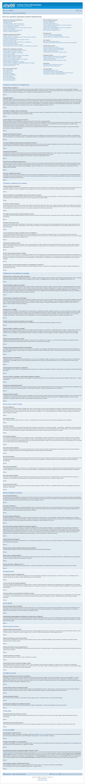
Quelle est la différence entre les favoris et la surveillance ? (55, 56)
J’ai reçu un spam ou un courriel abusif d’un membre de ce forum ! (56, 37)
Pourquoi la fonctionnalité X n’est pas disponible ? (53, 71)
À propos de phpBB (43, 735)
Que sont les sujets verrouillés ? (9, 78)
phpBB (9, 226)
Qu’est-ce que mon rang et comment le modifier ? (13, 44)
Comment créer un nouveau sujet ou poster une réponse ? (15, 50)
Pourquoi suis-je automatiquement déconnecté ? (13, 30)
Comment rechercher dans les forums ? (51, 47)
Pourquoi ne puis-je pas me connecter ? (11, 26)
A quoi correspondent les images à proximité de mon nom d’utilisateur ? (17, 42)
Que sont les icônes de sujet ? (9, 80)
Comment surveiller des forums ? (50, 58)
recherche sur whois (7, 753)
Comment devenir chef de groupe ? (50, 26)
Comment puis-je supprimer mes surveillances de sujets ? (55, 60)
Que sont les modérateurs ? (49, 22)
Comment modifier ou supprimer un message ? (12, 51)
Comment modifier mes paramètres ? (10, 35)
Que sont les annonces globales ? (10, 74)
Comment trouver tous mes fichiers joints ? (51, 65)
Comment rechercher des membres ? (50, 50)
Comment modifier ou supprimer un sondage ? (12, 56)
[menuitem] (12, 11)
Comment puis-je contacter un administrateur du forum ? (54, 73)
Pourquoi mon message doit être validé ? (11, 64)
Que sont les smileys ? (7, 72)
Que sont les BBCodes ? (8, 69)
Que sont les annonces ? (8, 76)
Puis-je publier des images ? (8, 73)
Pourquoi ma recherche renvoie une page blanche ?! (53, 49)
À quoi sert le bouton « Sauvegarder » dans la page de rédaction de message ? (19, 62)
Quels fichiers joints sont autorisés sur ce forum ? (53, 64)
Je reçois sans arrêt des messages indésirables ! (53, 35)
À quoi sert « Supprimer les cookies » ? (11, 31)
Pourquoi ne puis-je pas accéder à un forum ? (12, 57)
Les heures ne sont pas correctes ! (10, 38)
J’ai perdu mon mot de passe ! (9, 28)
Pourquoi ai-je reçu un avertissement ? (11, 60)
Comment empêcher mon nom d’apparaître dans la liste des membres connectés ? (19, 37)
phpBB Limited (38, 734)
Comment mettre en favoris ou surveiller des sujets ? (53, 57)
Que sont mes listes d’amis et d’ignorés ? (51, 41)
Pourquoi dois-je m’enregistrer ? (9, 21)
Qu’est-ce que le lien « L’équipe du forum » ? (52, 30)
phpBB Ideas (69, 743)
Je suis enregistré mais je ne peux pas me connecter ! (14, 25)
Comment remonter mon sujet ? (9, 65)
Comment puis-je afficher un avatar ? (10, 43)
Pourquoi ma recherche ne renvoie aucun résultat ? (53, 48)
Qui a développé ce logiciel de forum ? (51, 70)
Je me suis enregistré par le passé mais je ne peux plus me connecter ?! (17, 27)
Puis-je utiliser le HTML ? (8, 71)
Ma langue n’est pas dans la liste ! (10, 40)
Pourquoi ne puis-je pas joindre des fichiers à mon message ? (15, 59)
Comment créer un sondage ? (9, 54)
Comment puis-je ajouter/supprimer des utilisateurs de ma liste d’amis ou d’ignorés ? (60, 42)
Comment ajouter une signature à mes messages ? (13, 52)
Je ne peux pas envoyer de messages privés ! (52, 34)
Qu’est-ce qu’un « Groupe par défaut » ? (51, 28)
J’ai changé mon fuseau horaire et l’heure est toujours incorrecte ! (16, 39)
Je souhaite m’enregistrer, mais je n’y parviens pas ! (13, 23)
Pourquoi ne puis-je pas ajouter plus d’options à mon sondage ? (16, 55)
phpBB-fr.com (44, 778)
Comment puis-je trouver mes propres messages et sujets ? (55, 52)
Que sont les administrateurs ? (49, 21)
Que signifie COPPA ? (7, 22)
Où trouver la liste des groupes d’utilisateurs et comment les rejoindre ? (57, 25)
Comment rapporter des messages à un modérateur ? (14, 61)
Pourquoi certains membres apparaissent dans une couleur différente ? (57, 27)
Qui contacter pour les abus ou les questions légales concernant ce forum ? (58, 72)
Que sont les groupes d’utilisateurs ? (50, 23)
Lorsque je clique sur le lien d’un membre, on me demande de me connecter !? (20, 45)
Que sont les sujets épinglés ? (9, 77)
